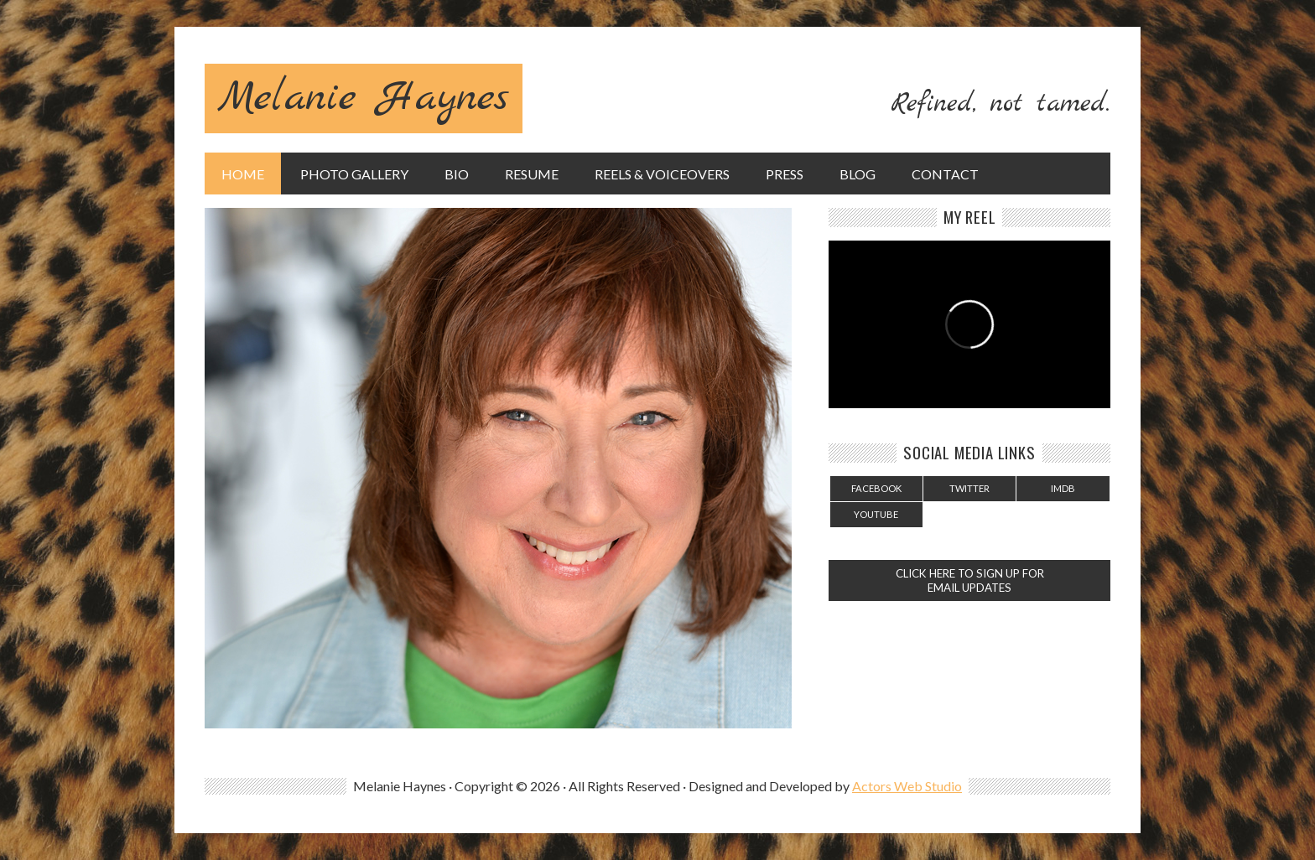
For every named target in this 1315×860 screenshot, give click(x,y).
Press (784, 174)
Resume (532, 174)
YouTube (876, 514)
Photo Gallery (354, 174)
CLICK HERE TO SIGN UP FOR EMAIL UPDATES (970, 580)
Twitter (969, 488)
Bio (456, 174)
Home (242, 174)
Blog (857, 174)
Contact (945, 174)
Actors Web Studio (907, 786)
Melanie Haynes (363, 98)
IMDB (1063, 488)
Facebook (876, 488)
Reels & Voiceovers (662, 174)
